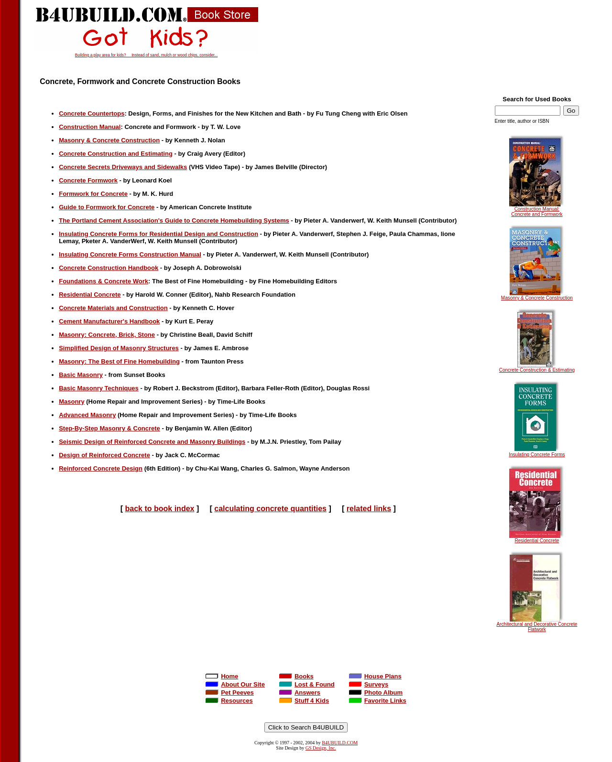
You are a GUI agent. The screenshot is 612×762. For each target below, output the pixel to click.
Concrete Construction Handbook (108, 267)
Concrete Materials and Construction (113, 307)
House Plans (375, 676)
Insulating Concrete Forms (537, 452)
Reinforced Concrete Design (100, 468)
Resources (229, 700)
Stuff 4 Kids (304, 700)
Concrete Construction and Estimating (116, 153)
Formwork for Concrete (93, 193)
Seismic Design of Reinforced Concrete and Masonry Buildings (152, 441)
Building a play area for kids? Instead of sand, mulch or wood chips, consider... (146, 55)
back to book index (160, 508)
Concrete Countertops (91, 113)
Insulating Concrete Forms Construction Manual (130, 254)
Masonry (71, 401)
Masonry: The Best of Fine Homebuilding (119, 361)
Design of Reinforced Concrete (104, 455)
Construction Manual (89, 126)
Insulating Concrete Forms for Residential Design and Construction (158, 233)
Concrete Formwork (88, 180)
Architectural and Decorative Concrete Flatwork (536, 624)
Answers (299, 692)
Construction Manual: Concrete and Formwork (536, 209)
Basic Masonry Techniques (99, 388)
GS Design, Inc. (321, 748)
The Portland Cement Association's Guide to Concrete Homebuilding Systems (174, 220)
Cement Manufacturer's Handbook (109, 321)
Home (222, 676)
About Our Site (235, 684)
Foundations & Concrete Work (103, 281)
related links (369, 508)
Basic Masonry (81, 374)
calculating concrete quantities (270, 508)
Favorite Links (377, 700)
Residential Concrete (536, 538)
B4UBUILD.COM (340, 742)
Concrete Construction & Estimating (537, 368)
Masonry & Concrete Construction (537, 296)
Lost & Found (307, 684)
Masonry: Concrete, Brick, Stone (107, 334)
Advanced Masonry (87, 415)
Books (296, 676)
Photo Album (376, 692)
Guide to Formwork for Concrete (106, 207)
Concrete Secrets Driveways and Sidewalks (123, 167)
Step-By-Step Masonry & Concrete (109, 428)
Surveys (369, 684)
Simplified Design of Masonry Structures (119, 348)
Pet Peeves (230, 692)
